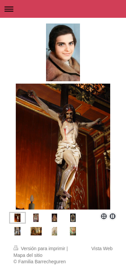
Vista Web (102, 248)
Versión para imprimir (40, 248)
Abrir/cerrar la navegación (63, 9)
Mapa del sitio (27, 255)
